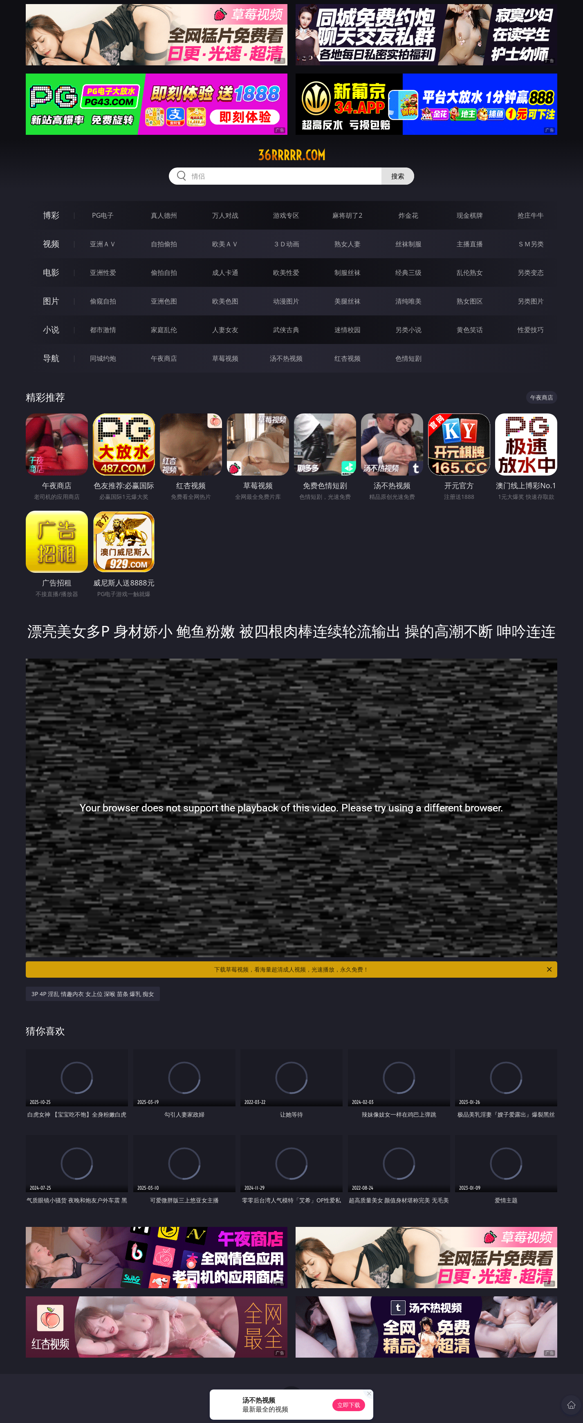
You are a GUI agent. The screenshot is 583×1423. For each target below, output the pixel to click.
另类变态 (531, 272)
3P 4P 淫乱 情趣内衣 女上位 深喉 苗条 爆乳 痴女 (92, 994)
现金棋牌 (470, 215)
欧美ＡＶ (225, 243)
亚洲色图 (164, 301)
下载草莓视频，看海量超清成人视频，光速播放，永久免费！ (383, 969)
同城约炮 (103, 358)
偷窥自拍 (103, 301)
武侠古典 (286, 329)
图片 (51, 300)
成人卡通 (225, 272)
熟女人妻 (347, 243)
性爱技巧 (531, 329)
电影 (51, 272)
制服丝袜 (347, 272)
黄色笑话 (470, 329)
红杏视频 (347, 358)
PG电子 (103, 215)
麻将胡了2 (347, 215)
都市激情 (103, 329)
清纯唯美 (408, 301)
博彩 (51, 215)
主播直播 (470, 243)
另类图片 (531, 301)
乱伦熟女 (470, 272)
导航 (51, 358)
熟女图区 (470, 301)
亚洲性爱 (103, 272)
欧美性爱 (286, 272)
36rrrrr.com (291, 155)
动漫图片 (286, 301)
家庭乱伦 (164, 329)
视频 (51, 243)
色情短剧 (408, 358)
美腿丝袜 (347, 301)
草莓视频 (225, 358)
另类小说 (408, 329)
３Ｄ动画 (286, 243)
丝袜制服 (408, 243)
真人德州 (164, 215)
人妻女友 (225, 329)
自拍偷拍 (164, 243)
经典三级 (408, 272)
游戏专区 (286, 215)
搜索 (397, 176)
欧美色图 (225, 301)
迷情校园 (347, 329)
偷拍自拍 (164, 272)
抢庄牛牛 (531, 215)
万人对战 (225, 215)
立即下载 (348, 1405)
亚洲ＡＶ (103, 243)
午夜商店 (164, 358)
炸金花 (408, 215)
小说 (51, 329)
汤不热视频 (286, 358)
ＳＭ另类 (531, 243)
